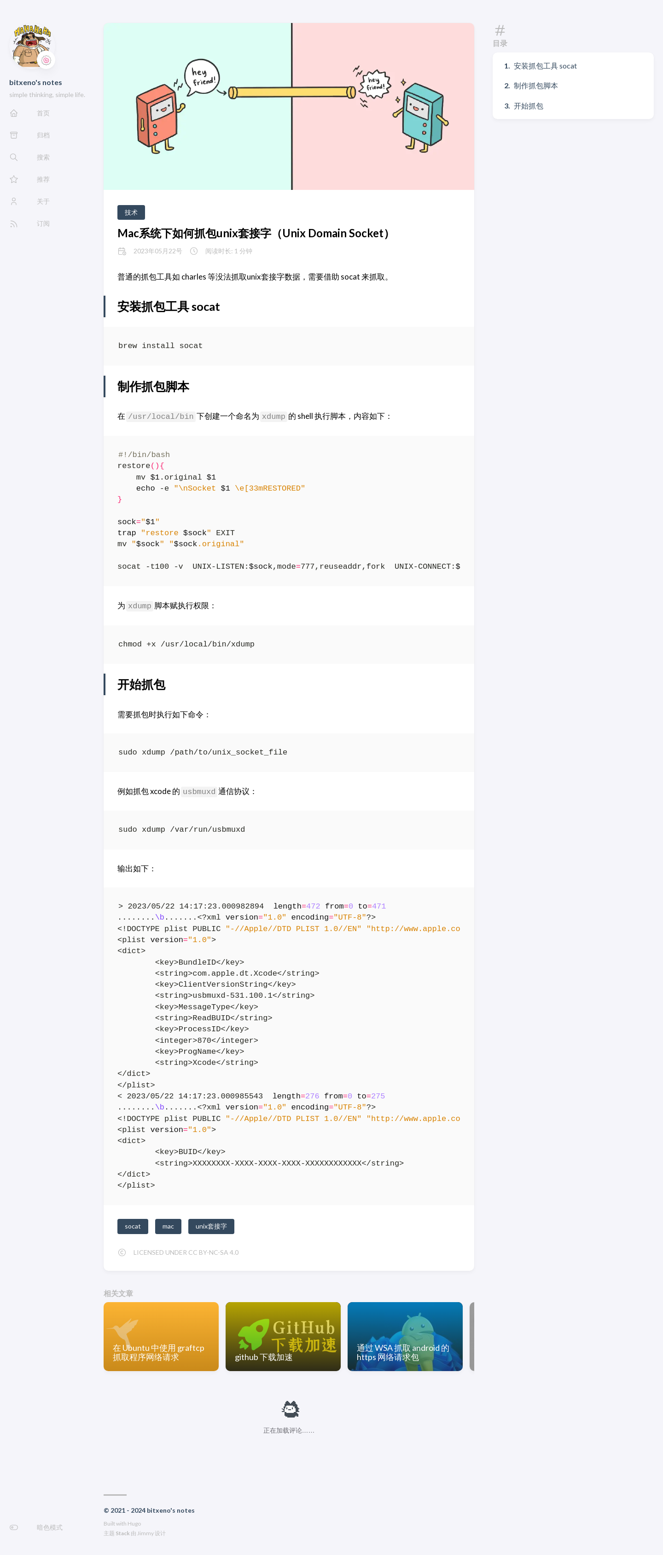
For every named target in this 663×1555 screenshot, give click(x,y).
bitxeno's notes (35, 82)
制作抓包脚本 (536, 85)
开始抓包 (528, 105)
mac (168, 1226)
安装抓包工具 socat (545, 65)
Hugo (134, 1523)
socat (133, 1226)
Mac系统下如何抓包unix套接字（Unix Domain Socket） (256, 233)
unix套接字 (211, 1226)
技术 (131, 212)
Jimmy (145, 1533)
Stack (123, 1533)
